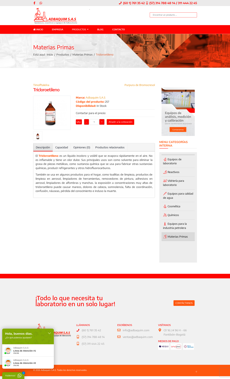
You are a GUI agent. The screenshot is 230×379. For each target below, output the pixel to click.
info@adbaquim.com (135, 330)
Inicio (38, 29)
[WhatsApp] (41, 3)
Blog (100, 29)
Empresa (57, 29)
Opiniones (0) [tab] (81, 147)
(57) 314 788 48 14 (93, 337)
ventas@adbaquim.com (137, 337)
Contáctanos (184, 303)
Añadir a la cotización (120, 122)
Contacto (118, 29)
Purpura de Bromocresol (140, 85)
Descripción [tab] (43, 147)
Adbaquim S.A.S (95, 98)
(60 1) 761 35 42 (134, 3)
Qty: (79, 122)
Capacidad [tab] (61, 147)
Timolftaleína (41, 85)
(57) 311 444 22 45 (93, 343)
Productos (79, 29)
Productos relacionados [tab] (110, 147)
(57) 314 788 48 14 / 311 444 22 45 (173, 3)
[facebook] (34, 3)
